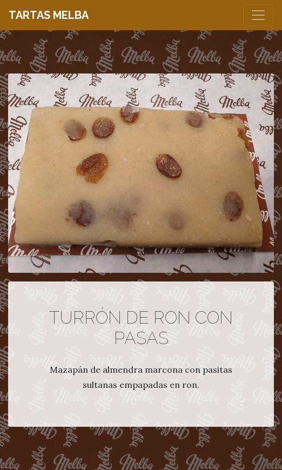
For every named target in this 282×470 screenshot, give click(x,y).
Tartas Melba (49, 15)
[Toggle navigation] (258, 15)
